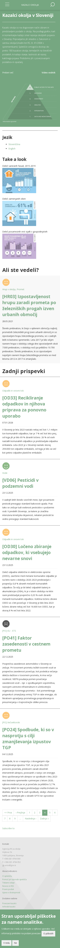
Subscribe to (8, 828)
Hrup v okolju (9, 289)
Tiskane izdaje (8, 882)
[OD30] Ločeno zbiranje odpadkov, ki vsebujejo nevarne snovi (26, 552)
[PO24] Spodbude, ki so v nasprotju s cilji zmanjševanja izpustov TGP (28, 739)
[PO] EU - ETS (9, 630)
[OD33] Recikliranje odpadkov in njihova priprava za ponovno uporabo (24, 407)
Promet (20, 289)
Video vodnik (48, 72)
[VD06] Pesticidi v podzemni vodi (20, 483)
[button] (30, 180)
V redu (6, 942)
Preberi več (7, 72)
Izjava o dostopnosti (11, 892)
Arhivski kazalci (8, 906)
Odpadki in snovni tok (13, 390)
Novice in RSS (8, 886)
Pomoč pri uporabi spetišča (14, 879)
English (11, 148)
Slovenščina (14, 144)
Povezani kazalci (9, 903)
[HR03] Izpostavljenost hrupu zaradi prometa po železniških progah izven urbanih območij (29, 305)
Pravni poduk (8, 889)
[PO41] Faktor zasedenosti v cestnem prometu (26, 644)
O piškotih (48, 933)
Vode (4, 472)
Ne (15, 942)
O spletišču (7, 876)
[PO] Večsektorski (11, 722)
